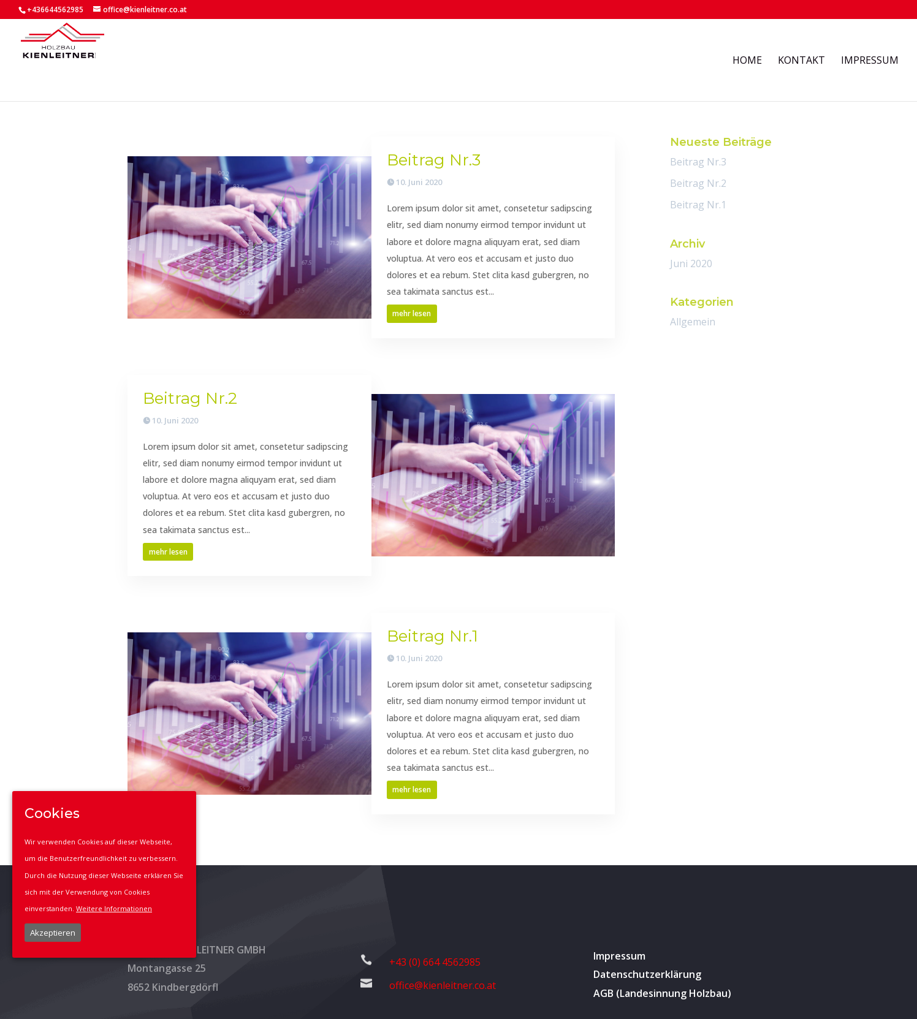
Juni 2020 (691, 263)
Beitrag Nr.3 (434, 160)
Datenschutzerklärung (647, 974)
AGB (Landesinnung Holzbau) (662, 993)
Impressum (619, 956)
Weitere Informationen (114, 908)
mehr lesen (411, 313)
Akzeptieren (52, 932)
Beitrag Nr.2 (190, 398)
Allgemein (692, 321)
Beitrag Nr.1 (432, 636)
